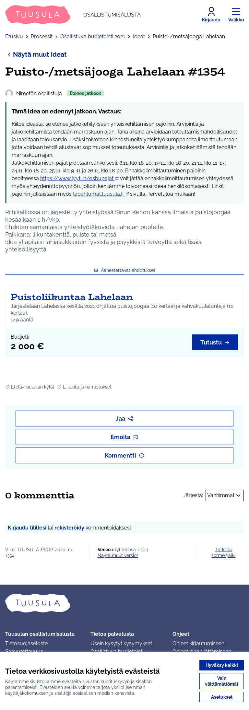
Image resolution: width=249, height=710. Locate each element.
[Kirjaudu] (211, 14)
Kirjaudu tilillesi (27, 528)
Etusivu (14, 36)
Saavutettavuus (24, 651)
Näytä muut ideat (36, 54)
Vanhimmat (224, 495)
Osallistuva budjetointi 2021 (92, 36)
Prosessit (42, 36)
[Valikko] (236, 14)
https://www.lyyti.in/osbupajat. (80, 178)
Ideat (139, 36)
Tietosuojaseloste (26, 643)
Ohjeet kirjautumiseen (198, 643)
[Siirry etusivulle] (73, 14)
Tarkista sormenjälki (223, 552)
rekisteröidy (69, 528)
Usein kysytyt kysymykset (121, 643)
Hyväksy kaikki (222, 665)
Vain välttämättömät (221, 681)
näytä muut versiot (118, 555)
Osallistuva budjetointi (116, 651)
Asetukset (221, 697)
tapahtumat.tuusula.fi (101, 194)
